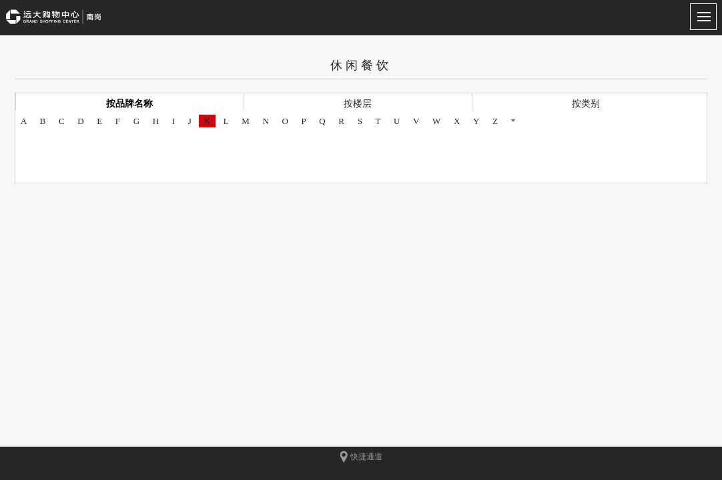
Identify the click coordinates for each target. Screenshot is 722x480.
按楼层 (358, 103)
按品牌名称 (129, 103)
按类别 (586, 103)
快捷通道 (361, 457)
